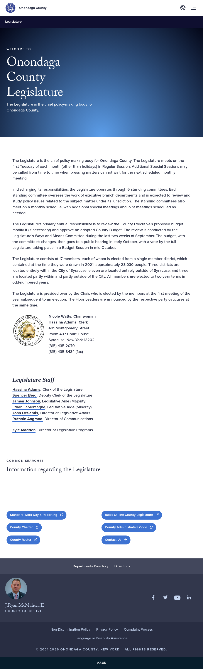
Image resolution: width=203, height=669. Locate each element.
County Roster (25, 539)
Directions (122, 566)
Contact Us (113, 539)
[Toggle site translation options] (183, 8)
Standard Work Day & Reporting (38, 514)
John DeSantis (25, 413)
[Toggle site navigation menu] (193, 8)
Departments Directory (90, 566)
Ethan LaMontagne (28, 407)
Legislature (13, 21)
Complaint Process (138, 629)
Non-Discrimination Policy (70, 629)
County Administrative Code (130, 527)
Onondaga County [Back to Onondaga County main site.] (33, 7)
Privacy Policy (107, 629)
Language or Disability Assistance (101, 638)
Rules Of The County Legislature (133, 514)
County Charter (26, 527)
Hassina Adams (26, 389)
